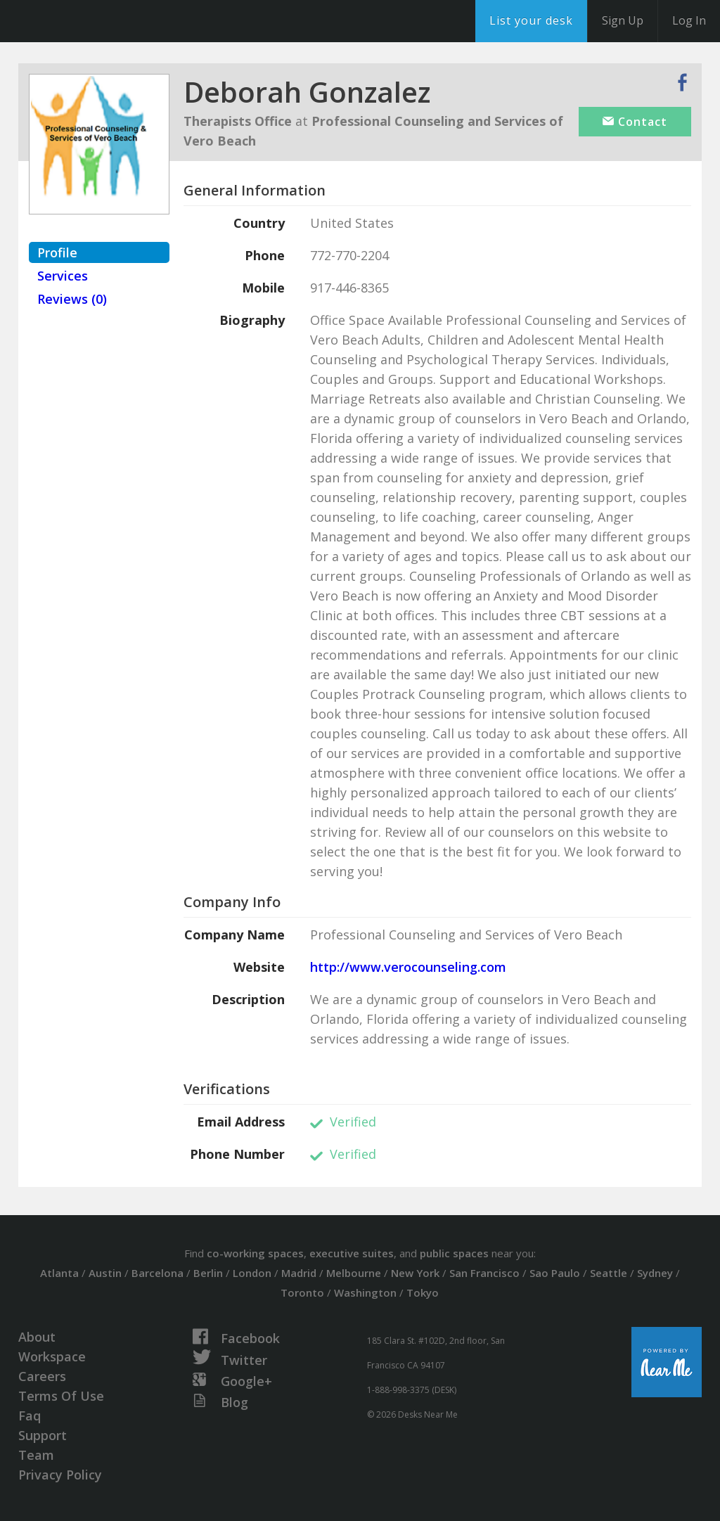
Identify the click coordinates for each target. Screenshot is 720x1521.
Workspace (52, 1356)
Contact (635, 121)
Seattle (608, 1273)
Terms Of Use (61, 1395)
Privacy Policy (60, 1474)
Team (36, 1454)
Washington (365, 1292)
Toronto (302, 1292)
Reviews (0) (72, 298)
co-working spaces (255, 1253)
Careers (42, 1376)
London (252, 1273)
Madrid (298, 1273)
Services (62, 275)
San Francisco (484, 1273)
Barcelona (157, 1273)
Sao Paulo (554, 1273)
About (37, 1336)
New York (415, 1273)
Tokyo (422, 1292)
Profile (57, 252)
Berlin (208, 1273)
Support (42, 1435)
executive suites (351, 1253)
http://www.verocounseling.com (408, 966)
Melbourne (353, 1273)
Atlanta (59, 1273)
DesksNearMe (98, 21)
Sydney (655, 1273)
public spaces (454, 1253)
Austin (105, 1273)
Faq (29, 1415)
